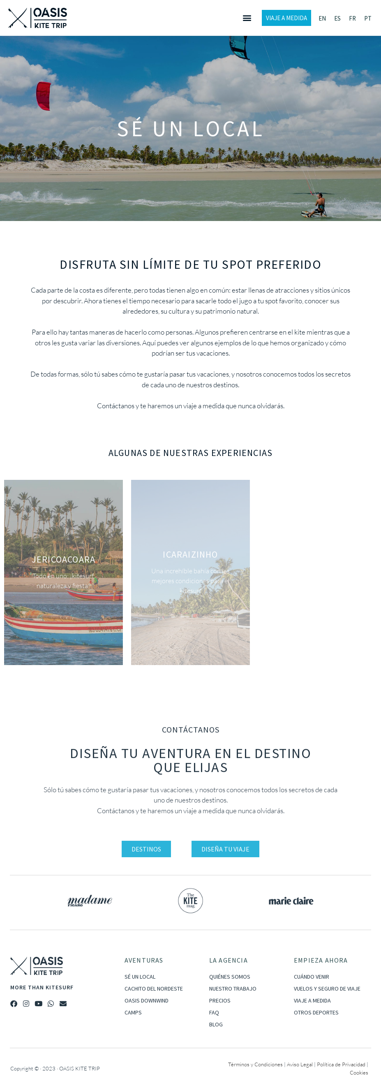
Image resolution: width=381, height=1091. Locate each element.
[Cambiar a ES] (337, 18)
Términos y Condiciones (255, 1064)
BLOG (216, 1024)
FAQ (214, 1012)
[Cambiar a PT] (368, 18)
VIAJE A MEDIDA (312, 1000)
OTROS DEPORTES (316, 1012)
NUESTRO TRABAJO (232, 988)
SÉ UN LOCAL (140, 976)
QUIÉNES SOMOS (229, 976)
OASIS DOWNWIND (147, 1000)
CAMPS (133, 1012)
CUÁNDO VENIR (311, 976)
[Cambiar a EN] (322, 18)
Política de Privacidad (341, 1064)
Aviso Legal (300, 1064)
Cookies (359, 1072)
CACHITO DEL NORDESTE (154, 988)
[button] (247, 18)
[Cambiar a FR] (352, 18)
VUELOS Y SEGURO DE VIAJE (327, 988)
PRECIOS (220, 1000)
